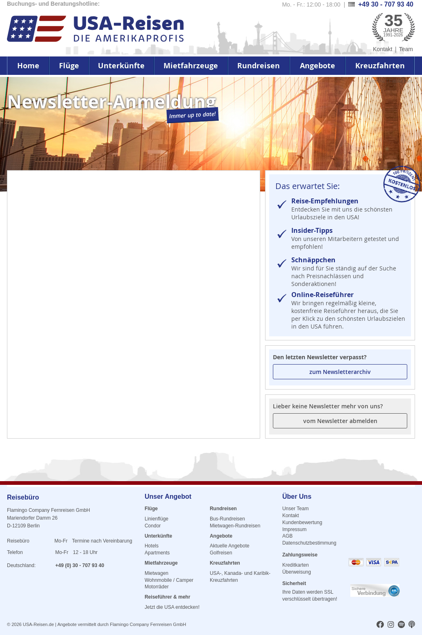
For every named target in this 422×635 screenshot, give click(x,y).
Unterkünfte (121, 66)
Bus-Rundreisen (227, 519)
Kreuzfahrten (380, 66)
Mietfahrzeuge (190, 66)
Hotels (152, 546)
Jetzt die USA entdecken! (172, 607)
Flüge (69, 66)
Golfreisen (221, 553)
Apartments (157, 553)
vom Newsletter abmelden (340, 421)
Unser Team (295, 508)
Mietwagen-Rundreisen (235, 526)
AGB (287, 536)
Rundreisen (258, 66)
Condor (153, 526)
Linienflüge (156, 519)
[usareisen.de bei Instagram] (391, 625)
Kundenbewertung (302, 522)
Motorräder (157, 587)
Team (406, 49)
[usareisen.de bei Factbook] (380, 625)
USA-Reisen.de (38, 624)
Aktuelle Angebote (230, 546)
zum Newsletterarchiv (340, 372)
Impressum (294, 529)
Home (28, 66)
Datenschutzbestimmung (309, 543)
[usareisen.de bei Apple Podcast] (411, 625)
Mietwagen (156, 573)
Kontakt (382, 49)
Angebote (317, 66)
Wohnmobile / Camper (169, 580)
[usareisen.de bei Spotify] (401, 625)
